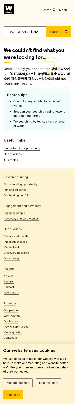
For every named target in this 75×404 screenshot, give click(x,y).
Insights (9, 268)
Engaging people (14, 212)
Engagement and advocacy (22, 205)
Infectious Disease (15, 241)
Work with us (12, 315)
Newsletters (11, 292)
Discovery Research (16, 252)
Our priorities (13, 154)
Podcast (9, 286)
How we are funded (16, 326)
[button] (48, 10)
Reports (9, 281)
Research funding (16, 177)
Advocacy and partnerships (21, 218)
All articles (11, 160)
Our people (11, 310)
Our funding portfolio (17, 195)
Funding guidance (15, 189)
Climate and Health (16, 236)
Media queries (13, 332)
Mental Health (12, 247)
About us (10, 303)
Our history (11, 321)
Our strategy (12, 258)
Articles (8, 275)
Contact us (11, 337)
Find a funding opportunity (22, 148)
